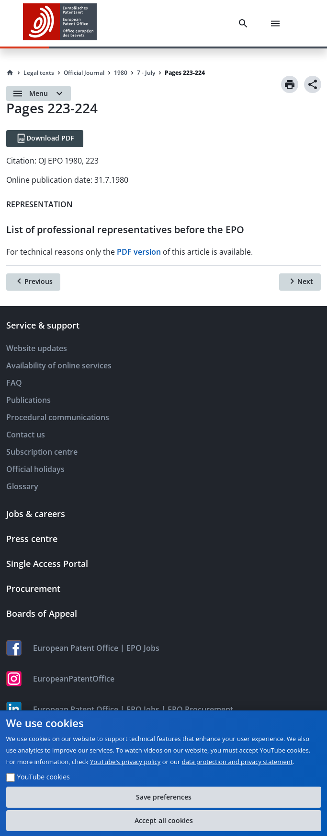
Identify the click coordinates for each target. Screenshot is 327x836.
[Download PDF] (44, 138)
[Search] (245, 23)
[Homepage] (10, 73)
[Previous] (33, 282)
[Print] (289, 84)
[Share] (312, 84)
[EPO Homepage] (60, 23)
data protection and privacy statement (237, 761)
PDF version (139, 252)
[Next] (300, 282)
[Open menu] (38, 93)
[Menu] (277, 23)
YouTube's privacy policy (125, 761)
